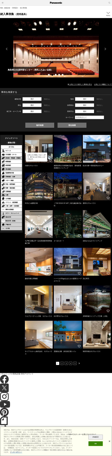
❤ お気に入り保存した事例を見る (80, 84)
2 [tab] (52, 75)
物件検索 (40, 125)
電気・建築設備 (5, 8)
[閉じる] (109, 441)
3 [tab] (56, 75)
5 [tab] (63, 75)
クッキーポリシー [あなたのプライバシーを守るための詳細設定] (16, 452)
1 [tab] (49, 75)
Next (105, 49)
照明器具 (15, 8)
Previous (6, 49)
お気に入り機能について (103, 84)
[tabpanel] (56, 48)
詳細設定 (96, 437)
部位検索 (72, 125)
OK (96, 443)
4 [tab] (59, 75)
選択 (32, 99)
